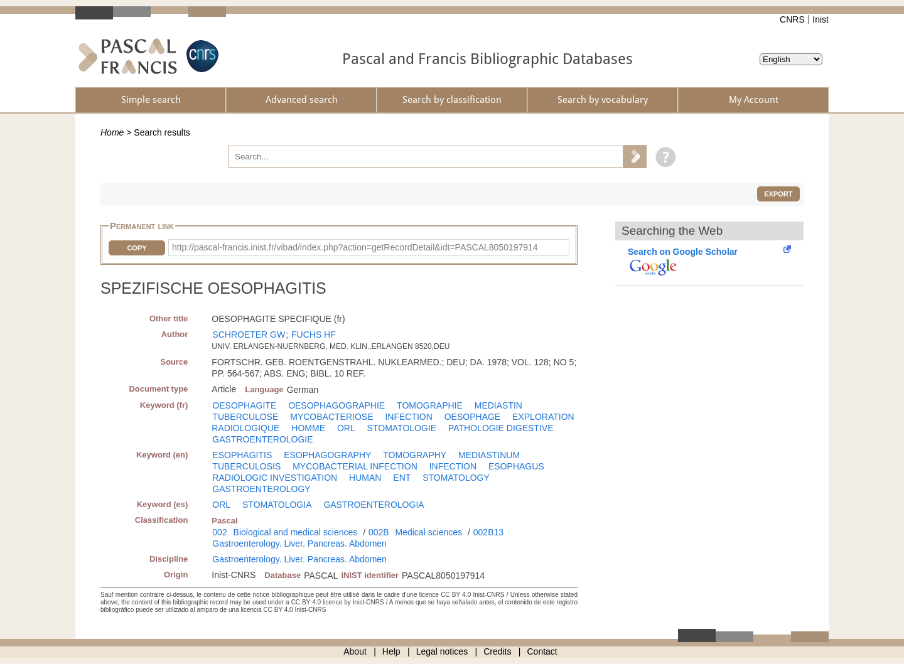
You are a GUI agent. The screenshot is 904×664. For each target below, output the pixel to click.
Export (778, 194)
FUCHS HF (313, 334)
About (355, 651)
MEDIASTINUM (489, 455)
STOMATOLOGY (456, 478)
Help (391, 651)
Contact (542, 651)
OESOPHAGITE (244, 405)
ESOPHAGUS (516, 466)
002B (379, 532)
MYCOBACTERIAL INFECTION (355, 466)
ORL (346, 428)
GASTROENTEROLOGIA (373, 505)
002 (219, 532)
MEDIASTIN (498, 405)
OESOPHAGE (472, 417)
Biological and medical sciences (296, 532)
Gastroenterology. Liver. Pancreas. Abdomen (299, 543)
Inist (820, 19)
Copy (136, 248)
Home (112, 132)
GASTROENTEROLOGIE (262, 439)
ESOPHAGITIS (242, 455)
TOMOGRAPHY (414, 455)
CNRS (792, 19)
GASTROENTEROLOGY (261, 489)
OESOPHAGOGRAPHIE (336, 405)
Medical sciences (429, 532)
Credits (497, 651)
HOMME (308, 428)
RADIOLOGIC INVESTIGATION (274, 478)
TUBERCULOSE (245, 417)
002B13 (488, 532)
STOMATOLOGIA (276, 505)
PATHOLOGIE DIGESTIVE (501, 428)
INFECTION (408, 417)
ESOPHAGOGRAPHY (327, 455)
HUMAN (365, 478)
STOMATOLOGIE (401, 428)
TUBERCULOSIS (246, 466)
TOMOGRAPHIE (430, 405)
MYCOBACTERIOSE (331, 417)
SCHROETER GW (248, 334)
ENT (402, 478)
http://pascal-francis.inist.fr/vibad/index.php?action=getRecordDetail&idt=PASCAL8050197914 (355, 247)
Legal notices (442, 651)
